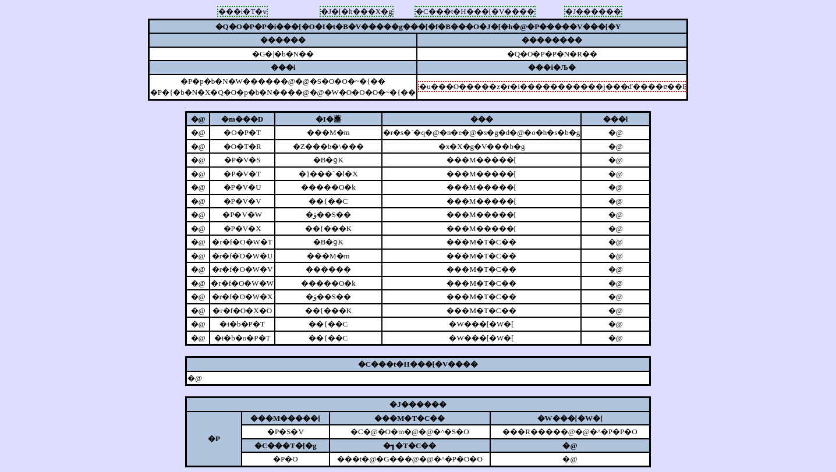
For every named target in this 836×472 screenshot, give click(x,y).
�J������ (593, 11)
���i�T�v (242, 11)
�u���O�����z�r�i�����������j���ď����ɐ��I (552, 86)
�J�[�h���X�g (356, 11)
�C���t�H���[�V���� (475, 11)
